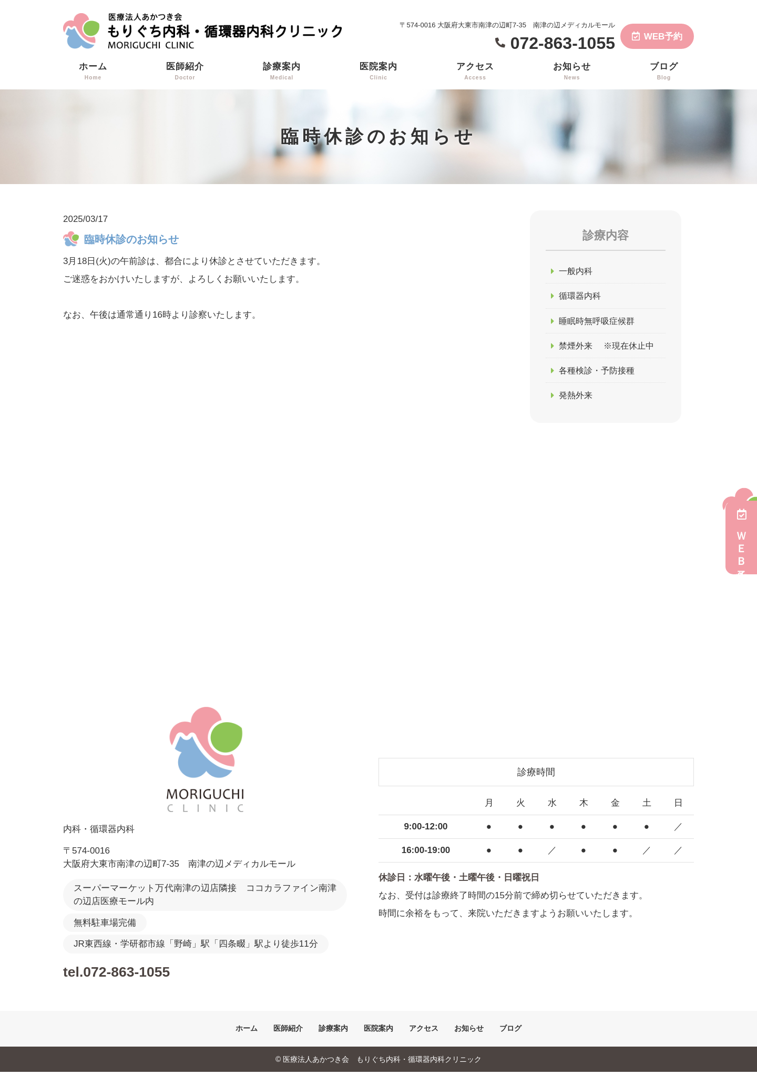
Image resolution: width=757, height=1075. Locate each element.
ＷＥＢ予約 (741, 537)
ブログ (664, 72)
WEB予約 (657, 37)
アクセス (475, 72)
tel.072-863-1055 (131, 973)
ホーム (93, 72)
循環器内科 (581, 297)
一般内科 (577, 271)
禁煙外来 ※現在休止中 (609, 347)
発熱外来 (577, 398)
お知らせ (572, 72)
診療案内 (282, 72)
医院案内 (378, 72)
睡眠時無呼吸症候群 (599, 322)
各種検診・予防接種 (599, 373)
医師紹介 (185, 72)
